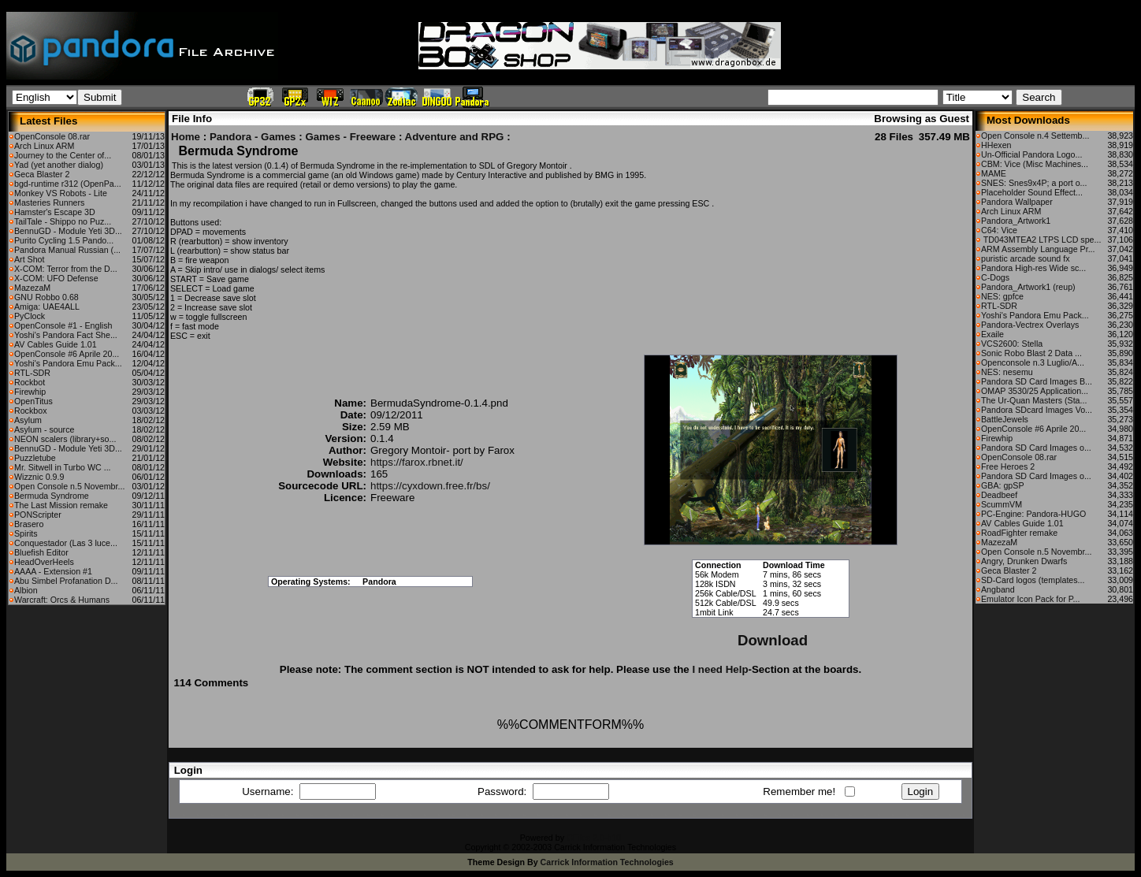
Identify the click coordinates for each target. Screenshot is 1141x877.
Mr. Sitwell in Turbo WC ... (62, 467)
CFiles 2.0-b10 (594, 837)
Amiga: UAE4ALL (47, 306)
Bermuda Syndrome (51, 495)
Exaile (992, 334)
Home (185, 137)
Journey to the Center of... (62, 155)
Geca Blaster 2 (41, 174)
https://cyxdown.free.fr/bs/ (430, 486)
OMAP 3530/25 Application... (1034, 391)
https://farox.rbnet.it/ (416, 462)
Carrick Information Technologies (607, 862)
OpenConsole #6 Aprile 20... (66, 354)
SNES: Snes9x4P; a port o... (1034, 183)
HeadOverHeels (44, 562)
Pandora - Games (253, 137)
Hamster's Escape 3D (54, 212)
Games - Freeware (350, 137)
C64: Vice (999, 230)
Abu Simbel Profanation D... (66, 580)
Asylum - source (44, 429)
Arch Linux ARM (44, 146)
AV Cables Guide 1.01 (55, 344)
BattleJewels (1004, 419)
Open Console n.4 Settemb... (1035, 135)
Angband (998, 589)
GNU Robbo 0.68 (46, 297)
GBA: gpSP (1002, 485)
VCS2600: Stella (1012, 343)
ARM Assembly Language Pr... (1038, 249)
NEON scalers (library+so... (65, 439)
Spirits (26, 533)
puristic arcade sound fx (1025, 258)
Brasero (28, 524)
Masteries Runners (49, 202)
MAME (993, 173)
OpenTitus (33, 401)
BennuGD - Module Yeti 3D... (68, 231)
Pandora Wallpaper (1017, 201)
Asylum (28, 420)
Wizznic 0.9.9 (39, 476)
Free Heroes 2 (1008, 466)
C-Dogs (995, 277)
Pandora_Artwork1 (1015, 220)
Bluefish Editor (41, 552)
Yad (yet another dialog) (58, 164)
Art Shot (29, 259)
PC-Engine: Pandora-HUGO (1033, 513)
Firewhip (30, 391)
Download (773, 640)
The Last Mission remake (61, 505)
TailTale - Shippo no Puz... (62, 221)
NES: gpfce (1002, 296)
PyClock (29, 316)
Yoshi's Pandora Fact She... (65, 335)
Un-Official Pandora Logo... (1031, 154)
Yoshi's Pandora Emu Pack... (68, 363)
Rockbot (29, 382)
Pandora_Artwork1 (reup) (1028, 287)
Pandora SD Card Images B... (1036, 381)
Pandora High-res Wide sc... (1033, 268)
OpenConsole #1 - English (63, 325)
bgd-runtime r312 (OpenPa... (67, 183)
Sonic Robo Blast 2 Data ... (1031, 353)
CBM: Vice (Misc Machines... (1034, 164)
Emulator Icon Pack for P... (1030, 599)
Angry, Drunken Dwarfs (1024, 561)
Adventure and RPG (454, 137)
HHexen (996, 145)
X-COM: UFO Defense (56, 278)
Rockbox (30, 410)
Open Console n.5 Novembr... (69, 486)
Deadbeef (999, 495)
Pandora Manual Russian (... (67, 250)
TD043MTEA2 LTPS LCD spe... (1041, 239)
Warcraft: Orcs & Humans (62, 599)
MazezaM (32, 287)
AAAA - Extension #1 (53, 571)
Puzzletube (35, 458)
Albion (26, 590)
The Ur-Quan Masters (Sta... (1034, 400)
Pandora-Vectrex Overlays (1030, 324)
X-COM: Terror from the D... (65, 268)
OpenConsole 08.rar (52, 136)
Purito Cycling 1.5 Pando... (63, 240)
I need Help (720, 669)
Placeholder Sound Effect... (1032, 192)
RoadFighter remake (1019, 532)
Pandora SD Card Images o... (1036, 447)
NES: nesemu (1007, 372)
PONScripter (37, 514)
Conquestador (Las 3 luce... (65, 543)
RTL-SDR (32, 372)
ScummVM (1001, 504)
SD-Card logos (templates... (1032, 580)
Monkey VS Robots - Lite (60, 193)
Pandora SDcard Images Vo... (1036, 409)
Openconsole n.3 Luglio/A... (1032, 362)
